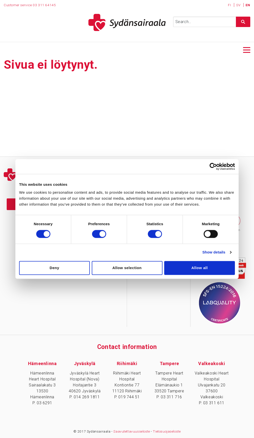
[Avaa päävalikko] (246, 49)
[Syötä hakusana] (211, 22)
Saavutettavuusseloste (131, 431)
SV (238, 5)
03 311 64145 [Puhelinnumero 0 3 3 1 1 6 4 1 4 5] (44, 5)
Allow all (199, 268)
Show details (213, 252)
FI (230, 5)
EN (248, 5)
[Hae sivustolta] (243, 22)
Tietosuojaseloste (167, 431)
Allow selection (127, 268)
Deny (54, 268)
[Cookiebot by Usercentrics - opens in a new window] (213, 166)
